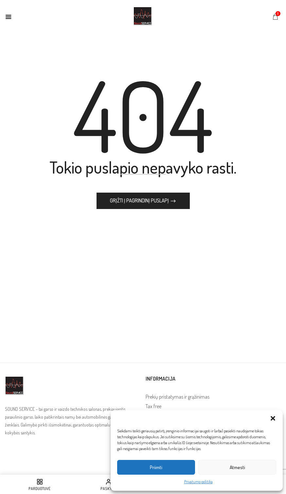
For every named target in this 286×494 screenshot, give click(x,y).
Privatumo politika (198, 481)
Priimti (156, 467)
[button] (273, 418)
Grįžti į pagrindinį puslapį (140, 200)
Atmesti (237, 467)
